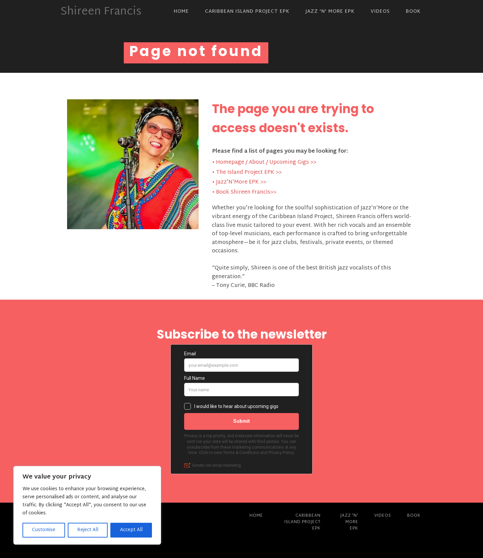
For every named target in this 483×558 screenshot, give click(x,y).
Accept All (131, 530)
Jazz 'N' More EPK (330, 11)
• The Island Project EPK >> (247, 172)
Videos (380, 11)
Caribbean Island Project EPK (247, 11)
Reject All (87, 530)
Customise (43, 530)
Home (181, 11)
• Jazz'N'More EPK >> (239, 182)
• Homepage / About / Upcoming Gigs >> (264, 162)
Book (413, 11)
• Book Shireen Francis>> (244, 192)
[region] (87, 505)
